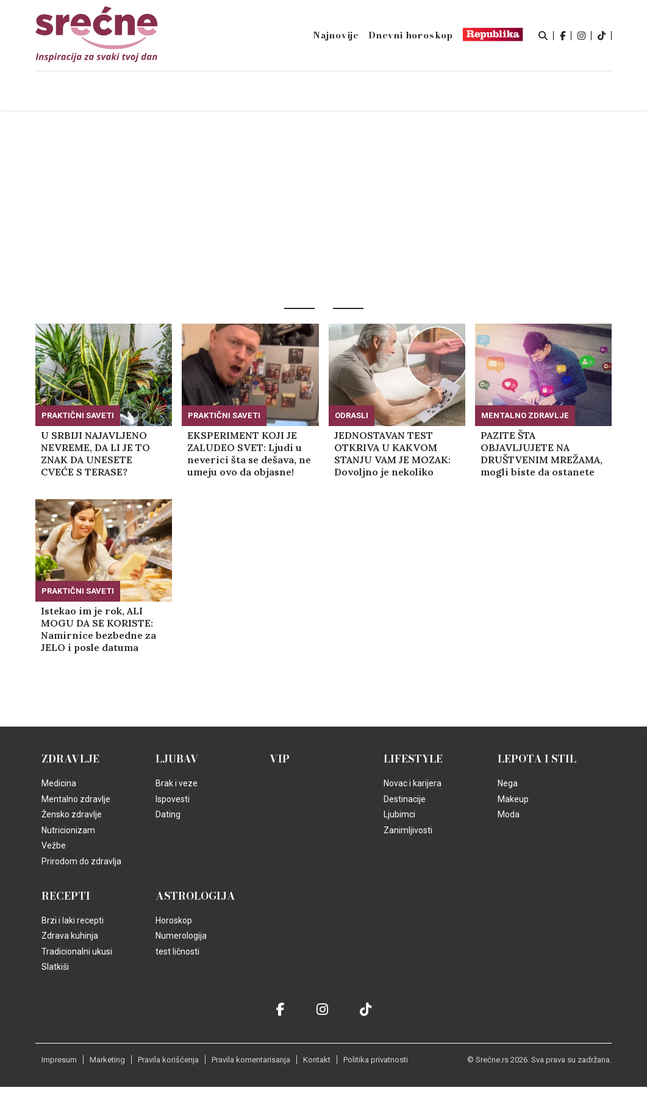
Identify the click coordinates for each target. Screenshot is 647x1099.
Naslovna (116, 91)
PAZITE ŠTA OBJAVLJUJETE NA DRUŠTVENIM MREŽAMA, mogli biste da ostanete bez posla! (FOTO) (541, 453)
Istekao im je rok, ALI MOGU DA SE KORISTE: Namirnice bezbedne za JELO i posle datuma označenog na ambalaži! (99, 629)
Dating (168, 814)
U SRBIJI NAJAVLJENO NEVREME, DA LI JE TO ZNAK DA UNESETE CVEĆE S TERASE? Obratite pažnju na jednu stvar (102, 453)
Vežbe (53, 845)
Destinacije (405, 799)
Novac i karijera (412, 783)
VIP (280, 759)
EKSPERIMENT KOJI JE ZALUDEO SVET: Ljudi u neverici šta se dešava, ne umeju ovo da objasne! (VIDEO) (249, 453)
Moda (509, 814)
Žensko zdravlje (71, 814)
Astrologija (195, 896)
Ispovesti (172, 799)
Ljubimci (399, 814)
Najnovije (336, 35)
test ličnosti (177, 951)
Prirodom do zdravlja (81, 861)
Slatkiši (55, 967)
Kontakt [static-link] (317, 1059)
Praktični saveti (77, 415)
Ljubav (177, 759)
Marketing (107, 1059)
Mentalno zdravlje (525, 415)
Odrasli (351, 415)
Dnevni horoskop (410, 35)
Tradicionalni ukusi (76, 951)
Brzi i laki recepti (72, 920)
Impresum (59, 1059)
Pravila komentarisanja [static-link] (251, 1059)
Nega (508, 783)
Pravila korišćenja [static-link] (168, 1059)
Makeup (513, 799)
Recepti (65, 896)
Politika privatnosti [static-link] (375, 1059)
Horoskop (173, 920)
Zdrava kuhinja (69, 936)
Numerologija (181, 936)
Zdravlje (70, 759)
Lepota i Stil (537, 759)
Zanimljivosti (408, 830)
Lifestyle (413, 759)
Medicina (58, 783)
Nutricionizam (68, 830)
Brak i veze (176, 783)
